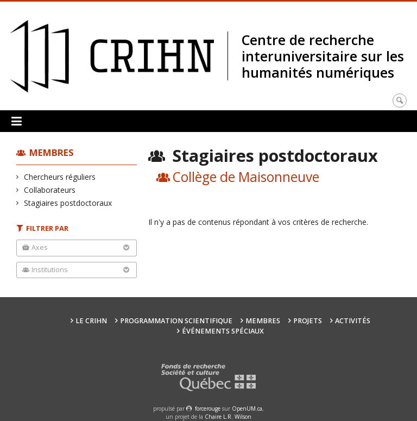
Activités (352, 320)
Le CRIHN (91, 320)
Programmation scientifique (176, 320)
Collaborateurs (49, 190)
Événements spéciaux (223, 331)
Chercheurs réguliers (60, 177)
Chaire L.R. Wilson (228, 416)
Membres (51, 152)
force (207, 408)
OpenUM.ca (247, 408)
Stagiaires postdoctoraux (68, 203)
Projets (307, 320)
